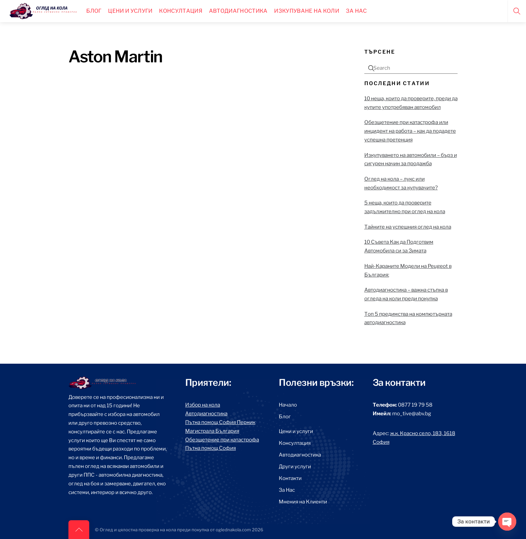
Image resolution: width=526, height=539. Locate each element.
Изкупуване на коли (306, 11)
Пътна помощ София (210, 448)
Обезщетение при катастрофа (222, 439)
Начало (288, 405)
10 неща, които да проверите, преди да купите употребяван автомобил (411, 102)
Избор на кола (202, 405)
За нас (356, 11)
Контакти (290, 478)
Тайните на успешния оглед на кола (407, 227)
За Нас (287, 490)
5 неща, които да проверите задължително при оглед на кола (404, 207)
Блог (93, 11)
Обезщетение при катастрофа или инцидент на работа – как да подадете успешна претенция (410, 131)
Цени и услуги (296, 431)
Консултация (180, 11)
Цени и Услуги (130, 11)
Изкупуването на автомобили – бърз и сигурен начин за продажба (410, 159)
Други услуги (295, 466)
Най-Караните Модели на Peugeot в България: (408, 270)
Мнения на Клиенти (303, 501)
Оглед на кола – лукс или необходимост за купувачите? (401, 183)
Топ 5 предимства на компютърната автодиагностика (408, 318)
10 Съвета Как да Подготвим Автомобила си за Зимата (398, 246)
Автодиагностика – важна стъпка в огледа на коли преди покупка (406, 294)
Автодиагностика (238, 11)
